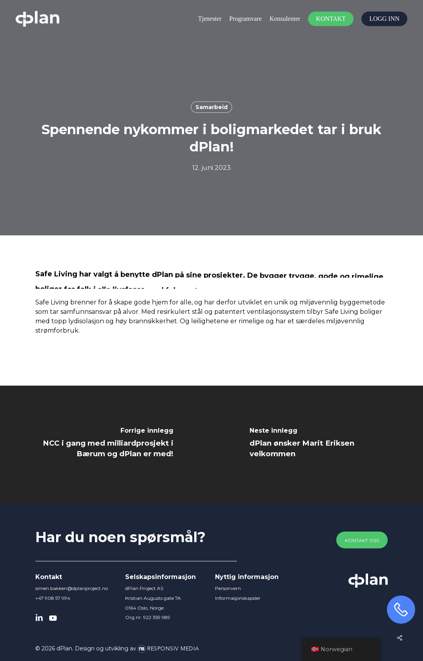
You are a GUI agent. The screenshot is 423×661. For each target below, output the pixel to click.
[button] (362, 540)
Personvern (228, 588)
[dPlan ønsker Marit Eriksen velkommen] (317, 444)
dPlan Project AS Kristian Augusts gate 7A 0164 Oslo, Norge (153, 598)
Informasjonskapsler (238, 598)
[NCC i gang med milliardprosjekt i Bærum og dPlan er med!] (106, 444)
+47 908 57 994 (52, 598)
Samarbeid (211, 107)
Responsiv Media (173, 648)
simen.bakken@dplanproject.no (71, 588)
